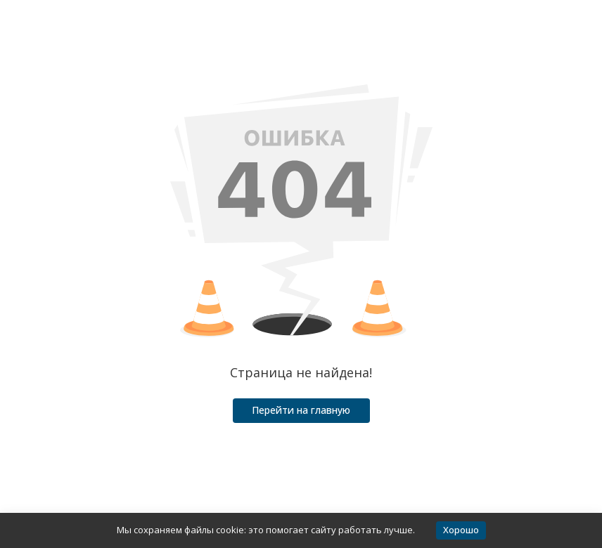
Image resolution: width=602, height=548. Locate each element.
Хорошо (461, 529)
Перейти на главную (301, 410)
